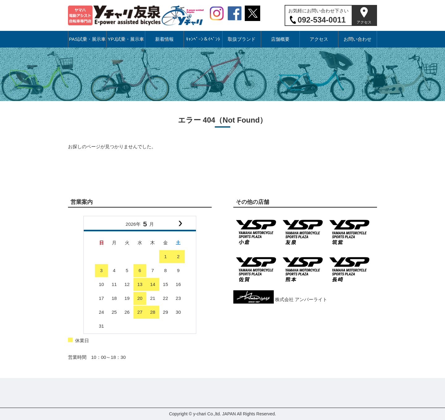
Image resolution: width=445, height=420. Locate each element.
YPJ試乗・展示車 (126, 39)
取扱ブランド (242, 39)
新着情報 (164, 39)
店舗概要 (280, 39)
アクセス (364, 22)
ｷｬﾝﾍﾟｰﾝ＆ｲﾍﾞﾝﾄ (203, 39)
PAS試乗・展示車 (87, 39)
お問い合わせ (357, 39)
